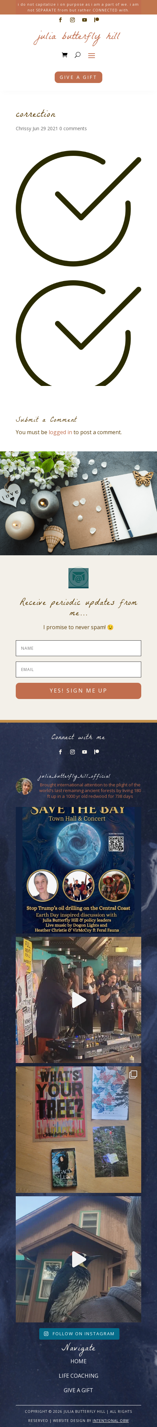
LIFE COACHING (78, 1375)
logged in (60, 432)
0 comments (73, 128)
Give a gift (78, 77)
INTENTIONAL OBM (111, 1420)
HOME (78, 1361)
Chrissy (23, 128)
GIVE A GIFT (78, 1390)
